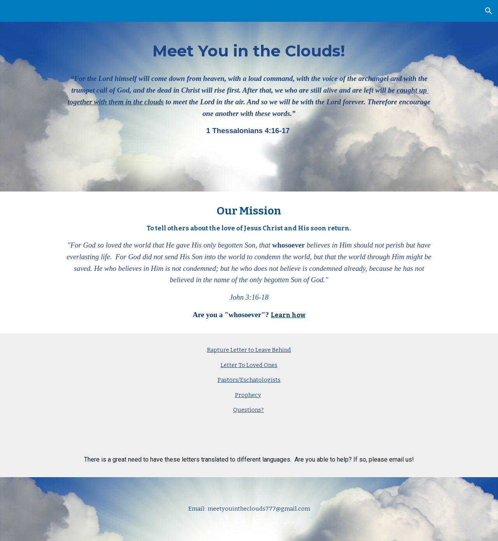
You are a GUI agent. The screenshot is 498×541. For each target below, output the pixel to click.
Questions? (248, 409)
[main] (249, 96)
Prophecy (248, 395)
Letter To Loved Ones (249, 365)
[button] (488, 11)
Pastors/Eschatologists (249, 379)
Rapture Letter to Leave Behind (249, 349)
